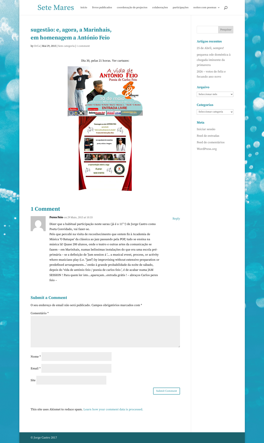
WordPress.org (207, 149)
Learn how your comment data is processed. (113, 409)
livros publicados (102, 7)
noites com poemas (204, 7)
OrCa (37, 46)
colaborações (160, 7)
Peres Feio (56, 217)
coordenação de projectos (132, 7)
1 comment (83, 46)
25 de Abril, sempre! (210, 48)
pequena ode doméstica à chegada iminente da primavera (214, 60)
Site (33, 380)
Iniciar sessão (206, 129)
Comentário (40, 313)
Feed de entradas (208, 136)
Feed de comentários (211, 142)
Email (36, 368)
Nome (36, 356)
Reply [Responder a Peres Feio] (176, 218)
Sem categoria (66, 46)
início (83, 7)
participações (180, 7)
